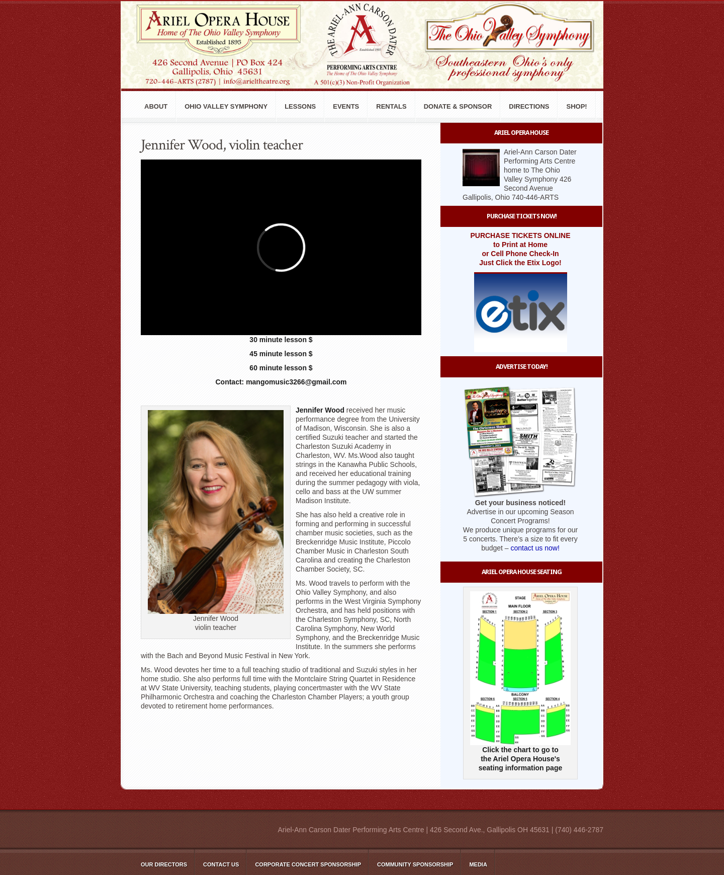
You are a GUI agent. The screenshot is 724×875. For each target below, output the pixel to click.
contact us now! (535, 548)
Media (478, 864)
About (155, 106)
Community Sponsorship (415, 864)
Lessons (300, 106)
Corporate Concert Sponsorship (308, 864)
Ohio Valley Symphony (226, 106)
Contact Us (221, 864)
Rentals (391, 106)
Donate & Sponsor (458, 106)
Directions (529, 106)
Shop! (576, 106)
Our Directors (164, 864)
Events (346, 106)
